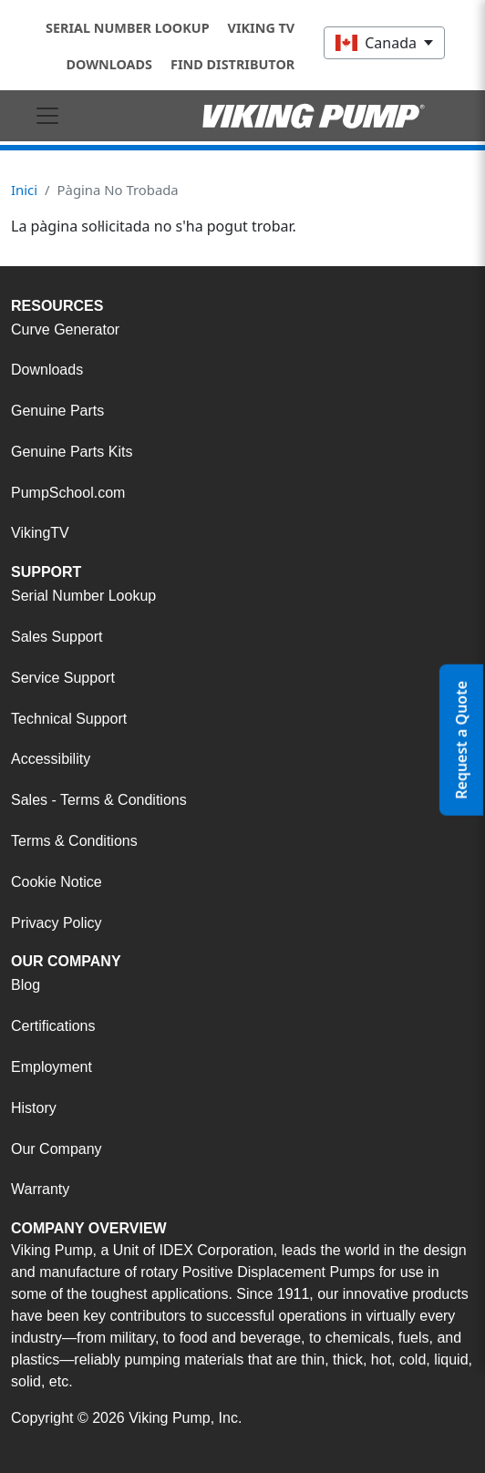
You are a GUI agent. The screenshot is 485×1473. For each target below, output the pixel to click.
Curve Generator (65, 329)
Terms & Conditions (74, 841)
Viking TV (261, 27)
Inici (24, 189)
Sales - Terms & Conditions (99, 800)
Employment (51, 1067)
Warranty (40, 1189)
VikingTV (40, 533)
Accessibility (50, 759)
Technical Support (69, 718)
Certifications (53, 1026)
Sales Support (57, 636)
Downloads (109, 64)
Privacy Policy (56, 923)
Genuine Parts (57, 410)
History (34, 1108)
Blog (25, 985)
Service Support (63, 677)
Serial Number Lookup (128, 27)
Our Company (56, 1149)
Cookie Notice (56, 882)
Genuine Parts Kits (71, 451)
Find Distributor (232, 64)
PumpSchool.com (68, 492)
